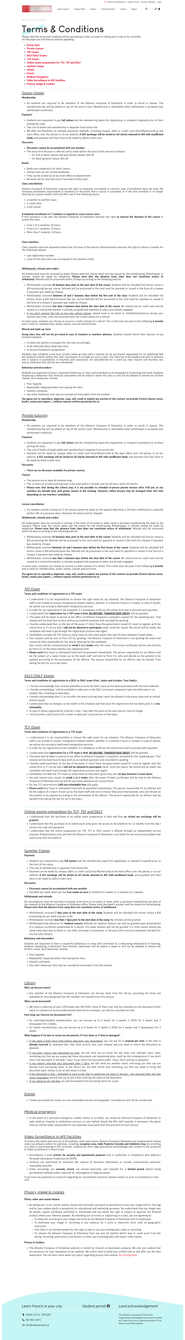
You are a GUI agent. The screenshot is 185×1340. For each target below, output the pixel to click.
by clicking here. (128, 1255)
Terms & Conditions (38, 20)
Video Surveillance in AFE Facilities (46, 80)
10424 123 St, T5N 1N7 (38, 1314)
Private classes (35, 48)
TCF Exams (33, 59)
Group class (33, 45)
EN (23, 20)
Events (30, 73)
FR (105, 2)
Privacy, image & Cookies (41, 83)
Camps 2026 (79, 9)
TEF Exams (33, 52)
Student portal (94, 1306)
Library (123, 9)
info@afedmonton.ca (37, 1325)
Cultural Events (108, 9)
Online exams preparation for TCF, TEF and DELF (54, 62)
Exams (93, 9)
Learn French (63, 9)
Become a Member (148, 2)
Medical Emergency (37, 76)
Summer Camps (35, 66)
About (134, 9)
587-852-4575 (33, 1319)
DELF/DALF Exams (37, 55)
